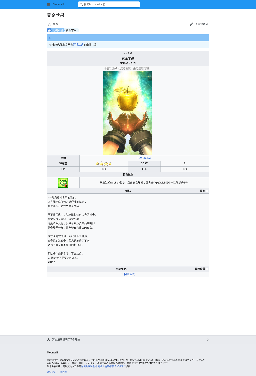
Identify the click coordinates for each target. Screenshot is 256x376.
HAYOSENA (144, 157)
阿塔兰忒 (78, 44)
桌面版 (63, 372)
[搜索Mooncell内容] (109, 4)
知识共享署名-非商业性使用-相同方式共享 (102, 366)
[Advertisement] (112, 303)
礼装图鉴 (58, 30)
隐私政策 (51, 372)
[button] (48, 4)
